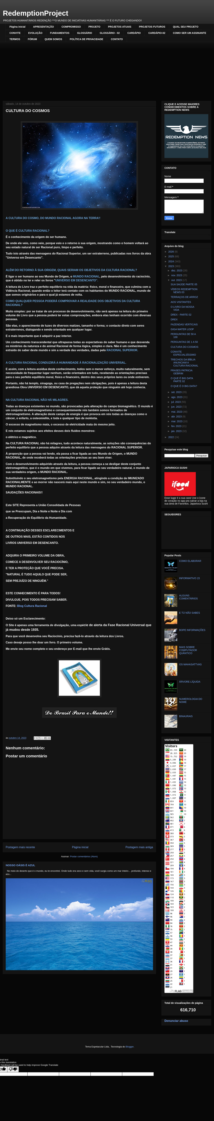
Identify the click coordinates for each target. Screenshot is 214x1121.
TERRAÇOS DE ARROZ (184, 297)
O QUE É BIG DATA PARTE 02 (182, 380)
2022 (171, 437)
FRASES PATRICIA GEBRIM (181, 372)
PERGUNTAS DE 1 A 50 (184, 341)
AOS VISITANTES (181, 302)
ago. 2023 (177, 397)
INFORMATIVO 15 (189, 578)
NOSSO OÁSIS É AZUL (20, 865)
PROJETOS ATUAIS (119, 26)
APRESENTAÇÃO (43, 26)
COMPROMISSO (71, 26)
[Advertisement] (107, 69)
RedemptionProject (35, 13)
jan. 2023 (176, 431)
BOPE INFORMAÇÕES (192, 630)
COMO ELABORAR (190, 561)
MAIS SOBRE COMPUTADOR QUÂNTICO (188, 650)
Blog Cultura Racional (32, 605)
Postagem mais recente (20, 847)
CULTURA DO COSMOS (184, 346)
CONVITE (15, 33)
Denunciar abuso (176, 1020)
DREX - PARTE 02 (181, 314)
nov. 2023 (177, 275)
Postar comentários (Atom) (84, 856)
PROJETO (94, 26)
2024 (171, 261)
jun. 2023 (176, 406)
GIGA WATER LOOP (182, 329)
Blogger (130, 1046)
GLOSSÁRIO (84, 33)
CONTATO (117, 39)
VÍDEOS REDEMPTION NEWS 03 (184, 291)
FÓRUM (32, 39)
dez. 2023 (177, 270)
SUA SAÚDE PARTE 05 (184, 284)
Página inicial (17, 26)
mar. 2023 (177, 421)
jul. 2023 (176, 401)
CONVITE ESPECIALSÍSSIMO (183, 353)
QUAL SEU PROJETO (185, 26)
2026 (171, 251)
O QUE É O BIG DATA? (184, 386)
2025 (171, 256)
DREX (174, 319)
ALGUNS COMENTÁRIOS (188, 597)
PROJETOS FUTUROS (152, 26)
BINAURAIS (186, 716)
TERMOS (14, 39)
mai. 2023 (177, 411)
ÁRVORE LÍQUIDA (189, 681)
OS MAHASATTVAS (190, 664)
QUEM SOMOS (53, 39)
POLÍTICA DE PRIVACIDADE (86, 39)
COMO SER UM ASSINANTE (189, 33)
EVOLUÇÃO (35, 33)
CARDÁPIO (134, 33)
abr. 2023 (176, 416)
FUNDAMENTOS (60, 33)
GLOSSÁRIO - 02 (110, 33)
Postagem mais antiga (139, 847)
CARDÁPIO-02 (156, 33)
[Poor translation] (13, 1069)
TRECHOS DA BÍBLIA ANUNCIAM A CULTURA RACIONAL (184, 362)
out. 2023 (176, 280)
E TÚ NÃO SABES (189, 612)
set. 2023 (176, 392)
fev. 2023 (176, 426)
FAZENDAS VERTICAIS (184, 324)
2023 (171, 266)
